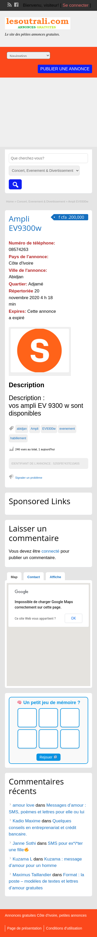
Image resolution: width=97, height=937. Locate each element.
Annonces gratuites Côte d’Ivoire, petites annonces (46, 915)
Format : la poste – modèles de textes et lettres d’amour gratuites (46, 881)
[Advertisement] (48, 113)
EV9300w (49, 428)
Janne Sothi (24, 843)
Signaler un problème (28, 477)
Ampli (35, 428)
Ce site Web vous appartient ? (35, 618)
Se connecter (75, 5)
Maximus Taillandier (32, 874)
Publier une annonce (64, 69)
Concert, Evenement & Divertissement (41, 201)
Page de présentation (24, 928)
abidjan (22, 428)
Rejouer (48, 757)
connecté (51, 551)
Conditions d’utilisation (64, 928)
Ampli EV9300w (25, 223)
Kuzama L (22, 859)
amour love (23, 805)
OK (73, 618)
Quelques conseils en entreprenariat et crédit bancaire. (42, 827)
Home (10, 201)
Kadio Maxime (27, 820)
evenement (67, 428)
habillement (18, 438)
